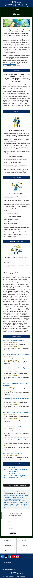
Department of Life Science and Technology (14, 439)
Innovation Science (23, 505)
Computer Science (19, 504)
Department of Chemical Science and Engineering (15, 412)
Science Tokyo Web (6, 562)
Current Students (6, 566)
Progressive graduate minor (9, 64)
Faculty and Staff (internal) (8, 569)
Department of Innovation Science (11, 453)
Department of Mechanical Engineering (12, 340)
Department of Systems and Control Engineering (15, 354)
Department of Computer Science (11, 426)
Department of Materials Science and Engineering (15, 398)
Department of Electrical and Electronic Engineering (16, 368)
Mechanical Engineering (9, 495)
